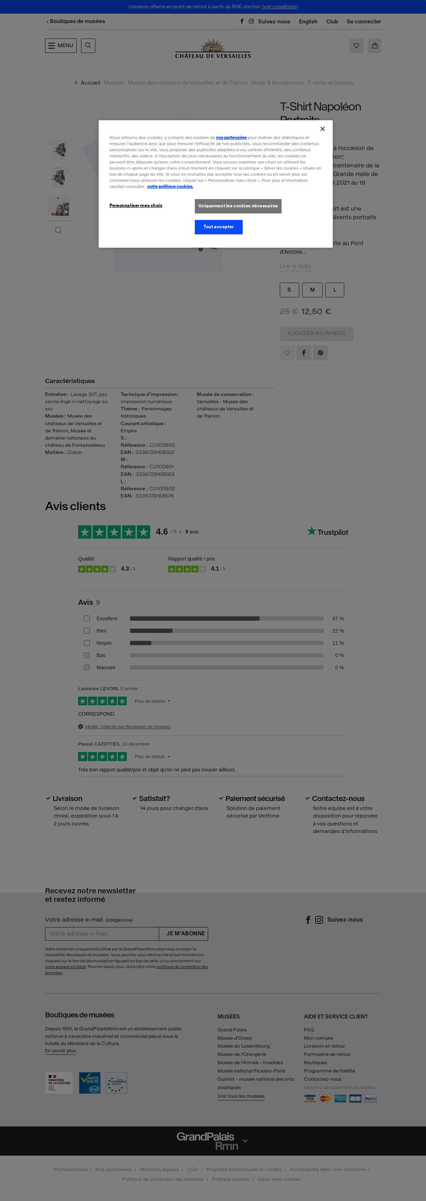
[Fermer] (323, 129)
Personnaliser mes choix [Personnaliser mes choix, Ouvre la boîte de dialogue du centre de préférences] (135, 205)
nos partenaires (231, 137)
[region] (216, 184)
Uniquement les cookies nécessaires (238, 206)
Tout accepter (218, 227)
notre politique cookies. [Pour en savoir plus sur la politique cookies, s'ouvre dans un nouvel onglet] (170, 186)
